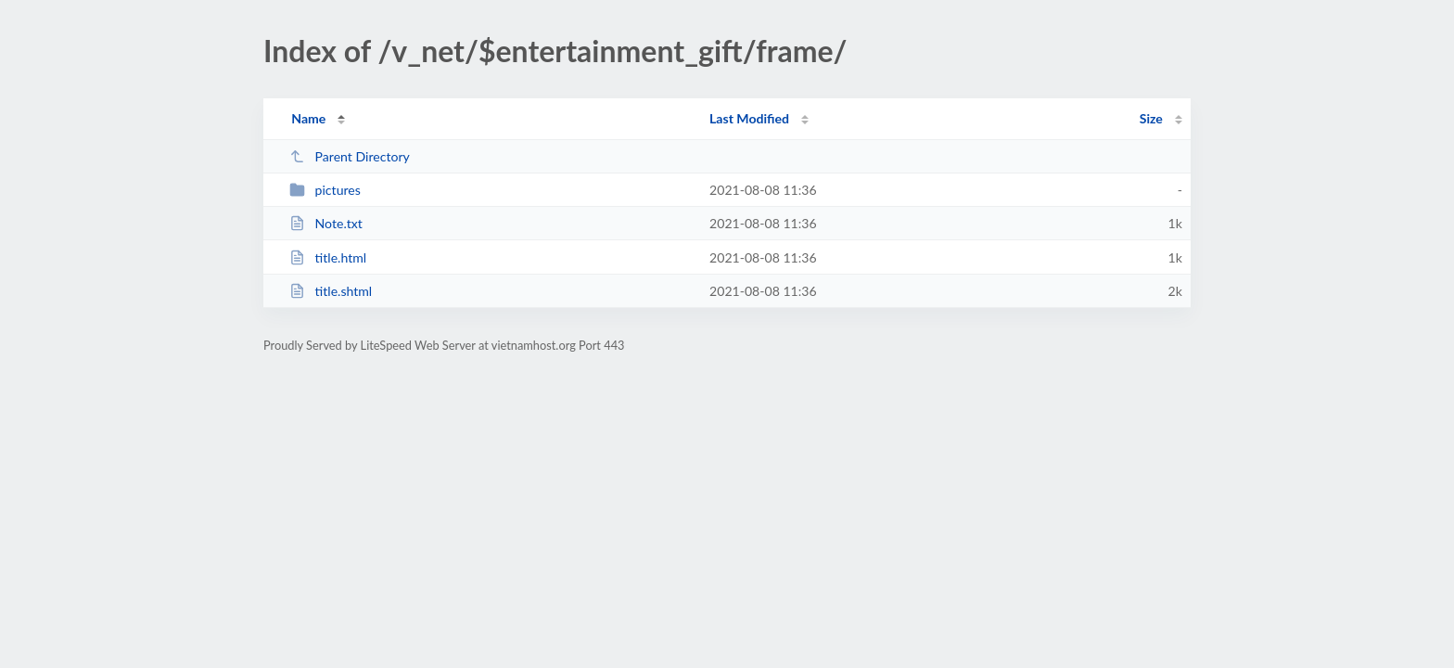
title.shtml (330, 291)
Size (1151, 118)
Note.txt (326, 223)
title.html (327, 257)
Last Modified (749, 118)
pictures (325, 190)
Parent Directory (349, 156)
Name (308, 118)
